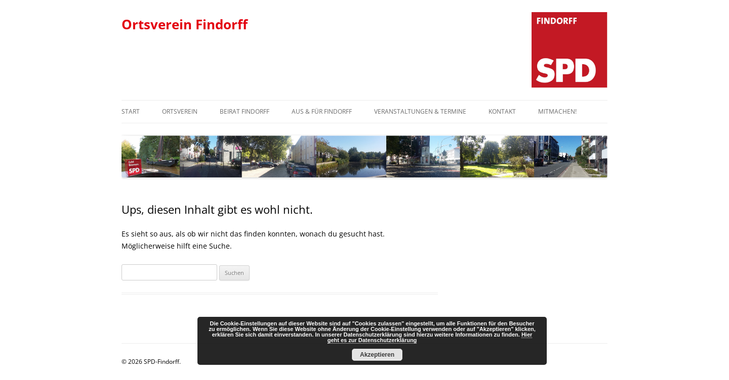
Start (131, 111)
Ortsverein (179, 111)
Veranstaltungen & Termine (420, 111)
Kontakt (502, 111)
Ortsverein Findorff (185, 24)
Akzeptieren (377, 354)
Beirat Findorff (244, 111)
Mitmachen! (557, 111)
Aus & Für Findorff (322, 111)
